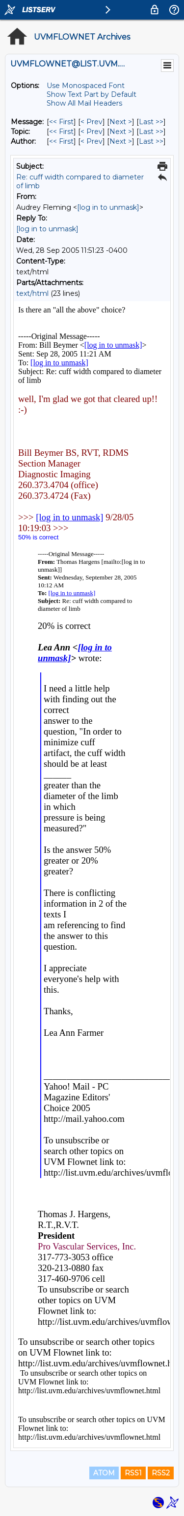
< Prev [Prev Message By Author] (91, 141)
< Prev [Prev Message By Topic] (91, 131)
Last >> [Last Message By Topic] (151, 131)
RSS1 (133, 1473)
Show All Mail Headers (84, 103)
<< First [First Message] (61, 121)
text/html (32, 293)
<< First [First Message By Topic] (61, 131)
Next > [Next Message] (120, 121)
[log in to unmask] (108, 207)
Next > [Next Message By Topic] (120, 131)
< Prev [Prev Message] (91, 121)
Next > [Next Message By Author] (120, 141)
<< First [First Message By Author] (61, 141)
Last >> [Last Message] (151, 121)
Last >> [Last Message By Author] (151, 141)
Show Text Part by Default (91, 94)
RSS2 (161, 1473)
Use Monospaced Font (86, 85)
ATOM (104, 1473)
